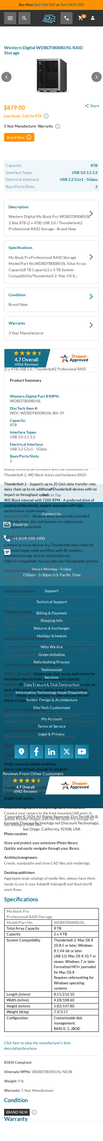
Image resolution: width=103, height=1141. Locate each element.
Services (51, 677)
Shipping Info (51, 620)
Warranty (51, 328)
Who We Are (52, 646)
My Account (51, 718)
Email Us (20, 524)
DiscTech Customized (51, 707)
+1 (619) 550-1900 (29, 538)
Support (52, 590)
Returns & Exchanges (51, 628)
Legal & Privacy (51, 734)
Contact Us (51, 513)
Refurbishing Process (52, 662)
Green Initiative (51, 654)
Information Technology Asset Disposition (51, 692)
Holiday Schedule (51, 635)
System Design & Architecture (51, 699)
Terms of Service (52, 726)
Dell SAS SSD (44, 4)
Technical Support (51, 601)
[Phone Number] (66, 18)
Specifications (51, 262)
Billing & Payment (51, 613)
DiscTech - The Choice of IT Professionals (48, 18)
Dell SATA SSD (72, 4)
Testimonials (51, 669)
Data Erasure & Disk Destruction (51, 684)
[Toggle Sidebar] (10, 18)
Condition (51, 300)
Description (51, 218)
